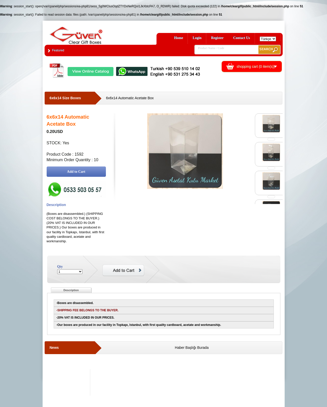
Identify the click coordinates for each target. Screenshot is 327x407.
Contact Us (241, 38)
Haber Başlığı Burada (192, 348)
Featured (58, 50)
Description (71, 290)
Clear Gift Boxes (86, 33)
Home (178, 38)
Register (217, 38)
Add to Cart (76, 172)
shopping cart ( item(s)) (256, 66)
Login (197, 38)
